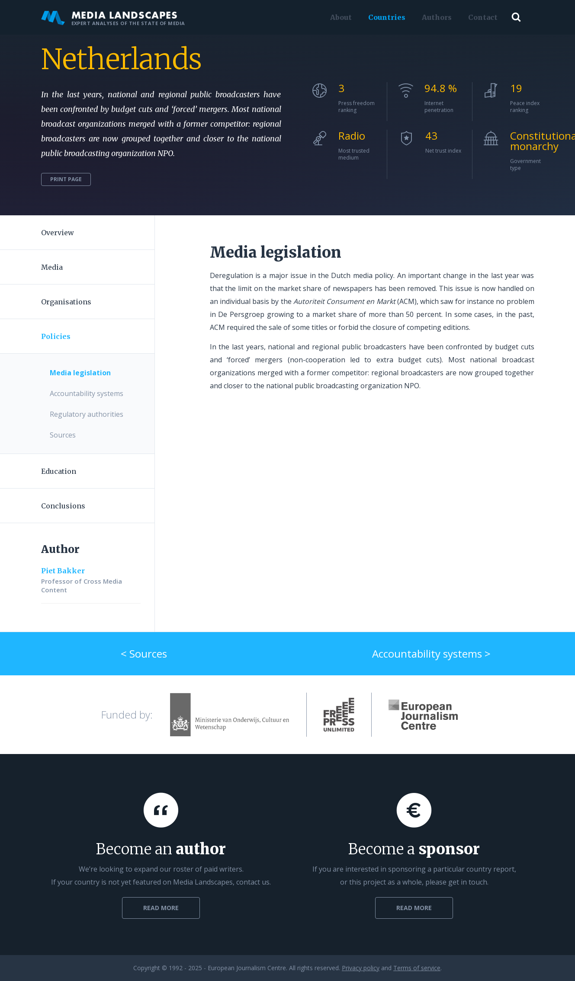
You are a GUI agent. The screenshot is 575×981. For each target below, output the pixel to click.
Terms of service (416, 968)
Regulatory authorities (86, 414)
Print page (66, 179)
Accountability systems (86, 393)
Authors (435, 17)
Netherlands (121, 59)
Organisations (66, 301)
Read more (161, 908)
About (339, 17)
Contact (481, 17)
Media (52, 267)
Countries (385, 17)
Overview (57, 232)
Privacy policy (360, 968)
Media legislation (80, 372)
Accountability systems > (431, 653)
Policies (56, 336)
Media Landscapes (113, 17)
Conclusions (63, 506)
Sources (63, 435)
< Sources (144, 653)
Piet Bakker (63, 570)
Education (58, 471)
